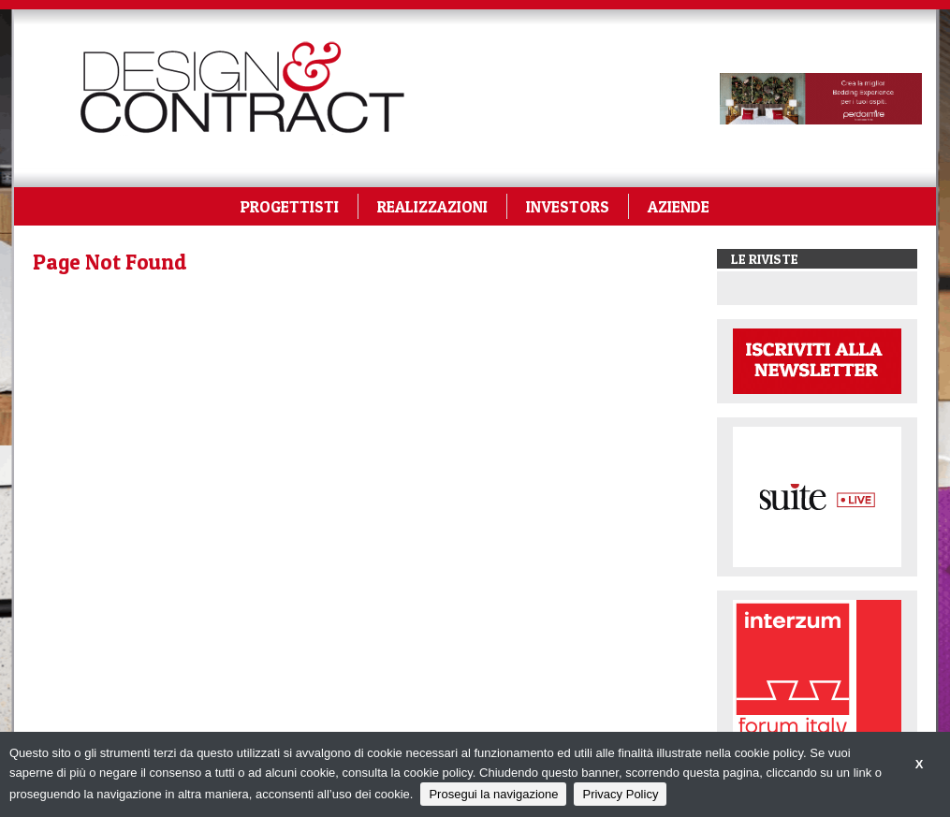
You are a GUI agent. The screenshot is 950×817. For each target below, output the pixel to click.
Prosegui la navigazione (493, 794)
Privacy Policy (620, 794)
